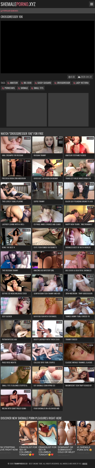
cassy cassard (43, 82)
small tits (37, 88)
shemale (23, 88)
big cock (26, 82)
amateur (12, 82)
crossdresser (62, 82)
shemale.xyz (18, 4)
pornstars (8, 88)
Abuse (84, 463)
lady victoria (81, 82)
